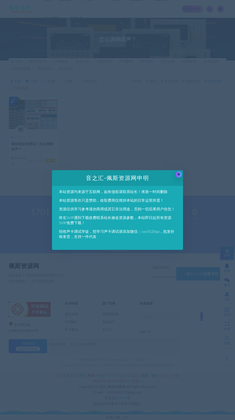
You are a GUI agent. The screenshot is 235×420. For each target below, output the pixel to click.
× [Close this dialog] (178, 174)
